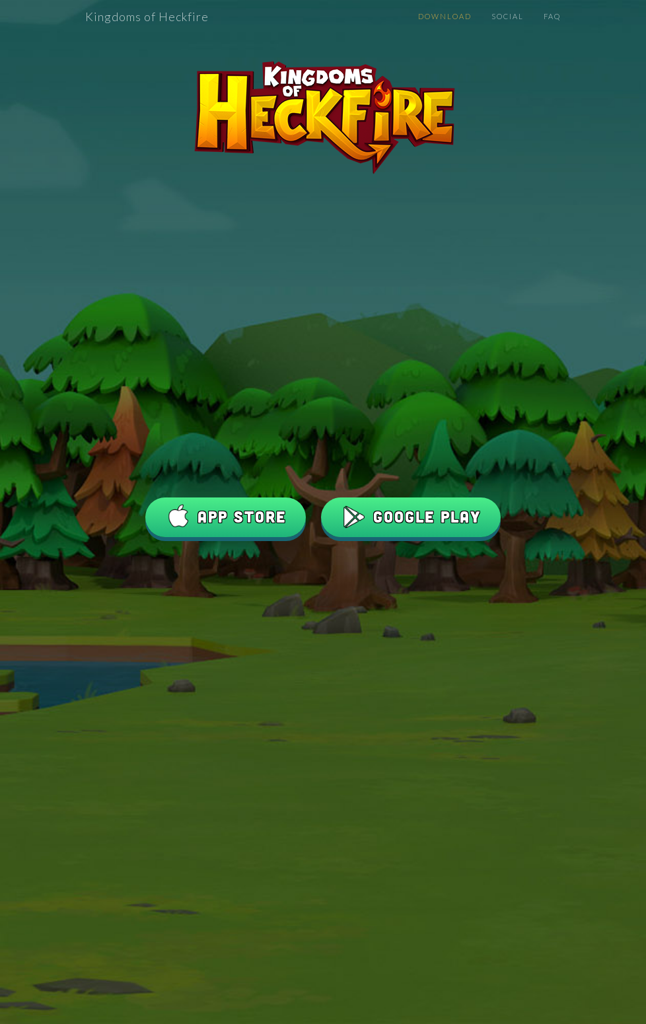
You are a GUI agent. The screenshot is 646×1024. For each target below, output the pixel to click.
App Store (225, 517)
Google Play (411, 517)
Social (507, 16)
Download (445, 16)
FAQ (552, 16)
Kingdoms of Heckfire (147, 16)
